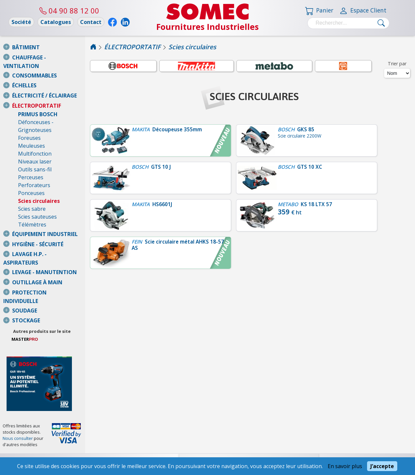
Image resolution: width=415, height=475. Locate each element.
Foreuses (29, 122)
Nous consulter (18, 415)
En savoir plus (345, 466)
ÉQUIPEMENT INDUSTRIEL (45, 218)
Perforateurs (34, 169)
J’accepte (382, 466)
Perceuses (30, 161)
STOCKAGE (26, 288)
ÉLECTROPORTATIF (36, 97)
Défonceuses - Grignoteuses (53, 114)
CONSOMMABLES (34, 67)
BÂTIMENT (26, 47)
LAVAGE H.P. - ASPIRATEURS (47, 238)
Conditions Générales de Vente (41, 441)
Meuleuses (31, 130)
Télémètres (32, 208)
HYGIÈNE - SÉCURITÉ (37, 228)
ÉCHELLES (24, 77)
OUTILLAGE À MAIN (37, 258)
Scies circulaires (39, 185)
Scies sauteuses (37, 201)
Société (21, 22)
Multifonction (35, 137)
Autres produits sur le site (55, 300)
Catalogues (55, 22)
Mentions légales (41, 455)
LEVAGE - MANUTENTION (44, 248)
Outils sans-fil (35, 153)
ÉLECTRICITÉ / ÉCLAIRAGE (44, 87)
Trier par (397, 63)
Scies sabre (32, 193)
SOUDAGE (24, 279)
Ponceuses (31, 177)
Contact (90, 22)
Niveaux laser (35, 145)
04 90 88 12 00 (69, 10)
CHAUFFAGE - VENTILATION (47, 57)
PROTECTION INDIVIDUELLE (47, 268)
